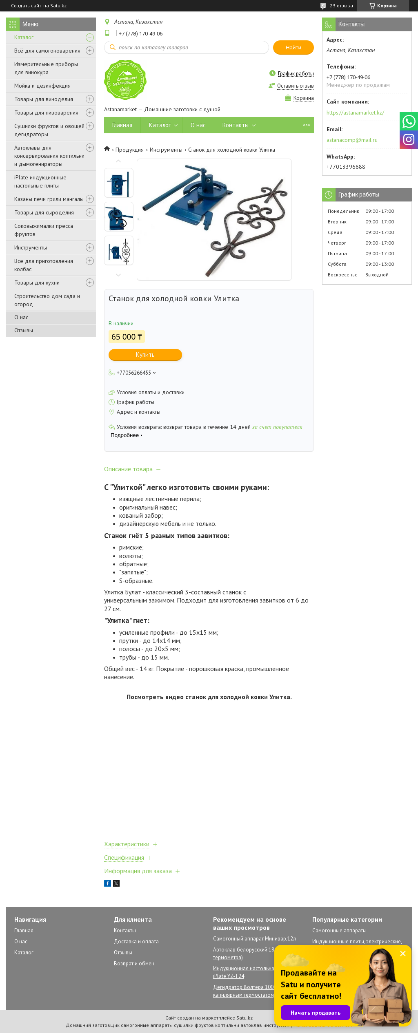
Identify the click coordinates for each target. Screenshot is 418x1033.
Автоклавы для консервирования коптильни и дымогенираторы (49, 156)
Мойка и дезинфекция (42, 85)
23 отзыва (341, 5)
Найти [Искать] (293, 47)
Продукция (130, 149)
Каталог (23, 37)
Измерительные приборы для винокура (46, 68)
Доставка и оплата (136, 941)
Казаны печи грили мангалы (49, 199)
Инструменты (30, 247)
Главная (122, 125)
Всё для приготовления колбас (43, 265)
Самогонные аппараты (339, 930)
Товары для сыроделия (44, 212)
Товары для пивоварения (46, 112)
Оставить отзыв (295, 85)
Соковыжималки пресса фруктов (43, 230)
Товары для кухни (37, 282)
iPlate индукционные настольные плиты (40, 181)
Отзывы (23, 330)
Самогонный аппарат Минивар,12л (254, 938)
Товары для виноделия (43, 99)
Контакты (235, 125)
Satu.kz (244, 1018)
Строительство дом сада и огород (47, 300)
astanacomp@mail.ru (352, 139)
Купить (145, 354)
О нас (21, 317)
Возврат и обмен (134, 963)
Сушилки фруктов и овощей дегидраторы (49, 130)
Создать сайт (26, 6)
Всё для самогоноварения (47, 50)
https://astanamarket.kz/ (355, 112)
